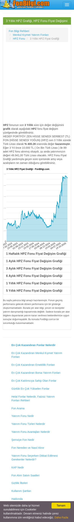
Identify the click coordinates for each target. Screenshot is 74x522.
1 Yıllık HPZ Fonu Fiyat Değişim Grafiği (34, 283)
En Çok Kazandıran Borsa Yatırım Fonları (35, 372)
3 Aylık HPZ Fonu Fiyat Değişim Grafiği (34, 268)
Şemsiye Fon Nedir (22, 439)
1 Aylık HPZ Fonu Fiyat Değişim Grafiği (34, 261)
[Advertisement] (37, 82)
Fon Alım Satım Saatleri (25, 475)
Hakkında (17, 498)
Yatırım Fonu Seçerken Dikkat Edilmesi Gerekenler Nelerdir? (34, 457)
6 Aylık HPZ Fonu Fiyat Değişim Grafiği (34, 275)
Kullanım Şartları (21, 490)
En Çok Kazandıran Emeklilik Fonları (33, 364)
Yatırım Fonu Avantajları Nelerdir (30, 431)
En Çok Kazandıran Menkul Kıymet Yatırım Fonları (36, 355)
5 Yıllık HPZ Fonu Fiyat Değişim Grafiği (34, 290)
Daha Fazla (61, 517)
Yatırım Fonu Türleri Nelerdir (28, 423)
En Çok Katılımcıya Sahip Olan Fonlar (33, 380)
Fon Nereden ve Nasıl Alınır (27, 447)
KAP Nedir (17, 467)
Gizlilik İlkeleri (19, 482)
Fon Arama (17, 408)
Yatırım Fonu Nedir (22, 415)
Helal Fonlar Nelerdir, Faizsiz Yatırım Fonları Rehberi (33, 398)
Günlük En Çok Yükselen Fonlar (30, 388)
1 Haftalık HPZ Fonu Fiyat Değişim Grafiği (36, 253)
